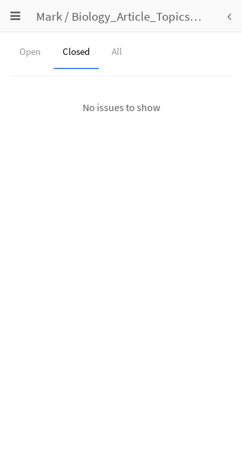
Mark (49, 16)
